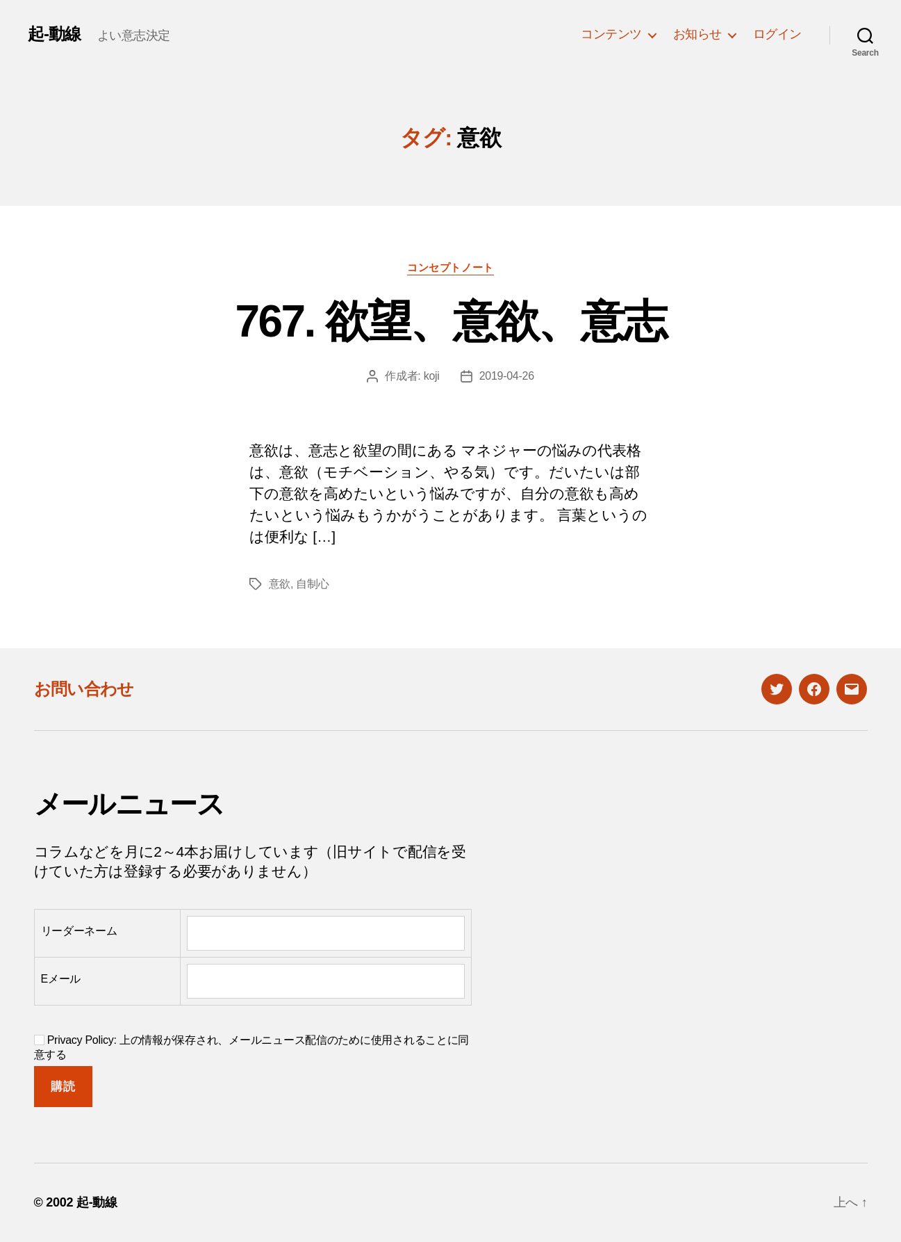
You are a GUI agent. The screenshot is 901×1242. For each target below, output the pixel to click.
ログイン (777, 34)
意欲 (279, 584)
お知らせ (697, 34)
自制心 (312, 584)
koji (432, 376)
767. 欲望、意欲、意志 (450, 321)
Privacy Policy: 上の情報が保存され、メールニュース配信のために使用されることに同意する (252, 1047)
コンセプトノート (450, 267)
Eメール (61, 979)
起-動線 (54, 34)
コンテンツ (611, 34)
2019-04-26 (506, 376)
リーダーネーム (79, 931)
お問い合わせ (84, 688)
